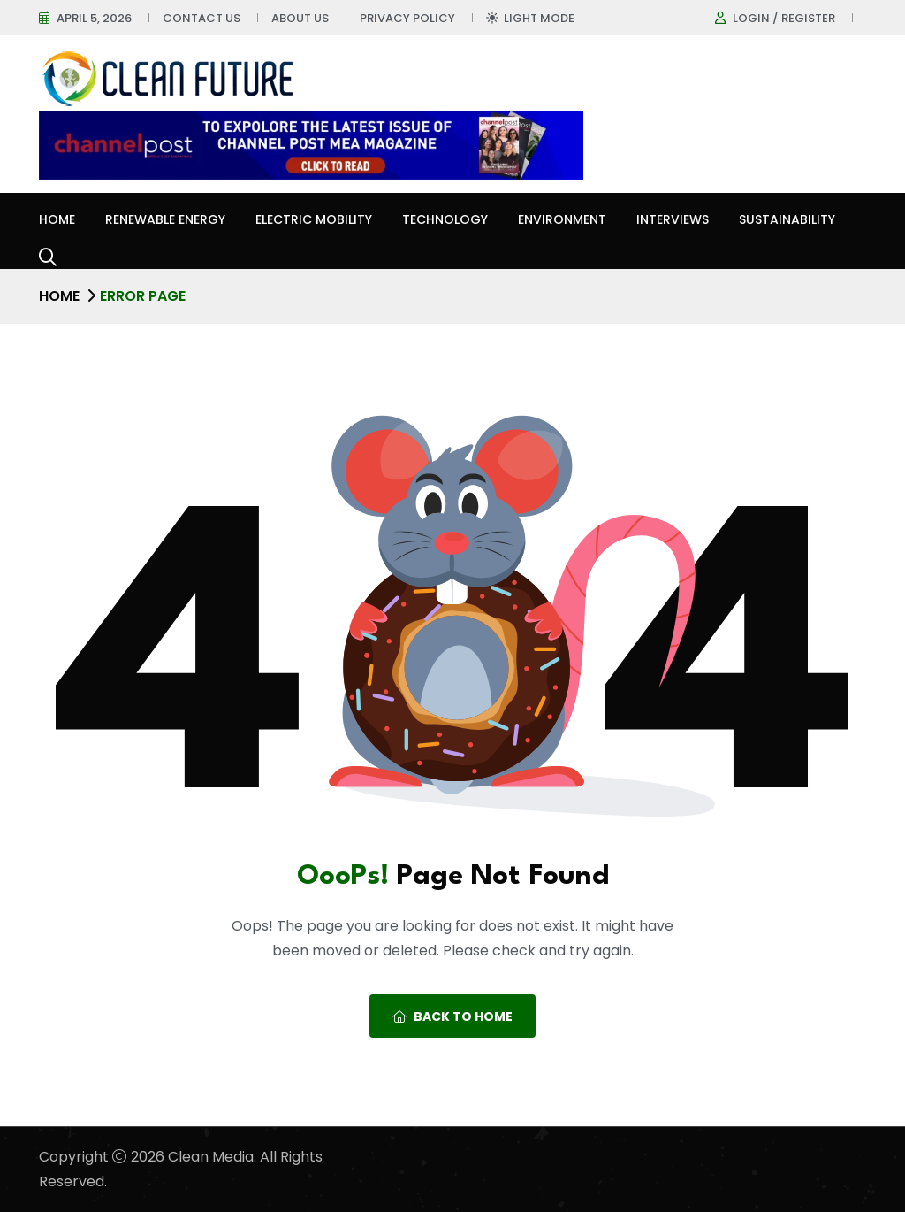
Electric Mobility (313, 219)
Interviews (672, 219)
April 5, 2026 (94, 18)
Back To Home (452, 1016)
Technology (445, 219)
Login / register (784, 18)
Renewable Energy (165, 219)
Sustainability (787, 219)
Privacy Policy (407, 18)
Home (57, 219)
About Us (300, 18)
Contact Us (201, 18)
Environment (562, 219)
